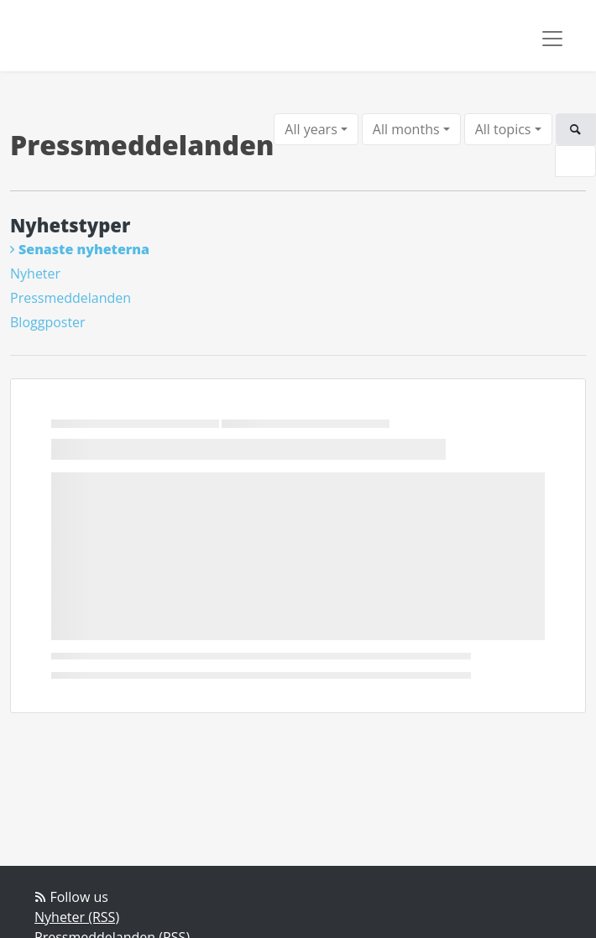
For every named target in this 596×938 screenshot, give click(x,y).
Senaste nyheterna (83, 249)
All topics (503, 129)
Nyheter (35, 273)
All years (311, 129)
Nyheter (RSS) (76, 917)
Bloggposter (48, 322)
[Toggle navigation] (552, 39)
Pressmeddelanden (70, 298)
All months (406, 129)
